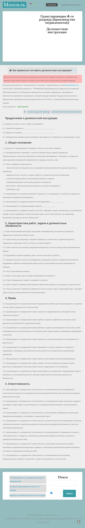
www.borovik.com (72, 85)
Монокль (14, 4)
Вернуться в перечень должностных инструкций (27, 495)
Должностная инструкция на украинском (67, 112)
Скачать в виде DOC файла (38, 112)
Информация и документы (71, 5)
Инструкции (51, 5)
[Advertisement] (42, 47)
